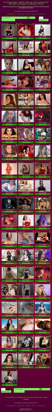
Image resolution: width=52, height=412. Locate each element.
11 (31, 17)
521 (11, 20)
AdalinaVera (21, 109)
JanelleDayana (38, 40)
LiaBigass (4, 144)
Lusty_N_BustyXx (39, 23)
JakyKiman (4, 318)
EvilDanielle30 (21, 335)
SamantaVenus (5, 23)
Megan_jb (37, 283)
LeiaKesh (37, 162)
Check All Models (6, 17)
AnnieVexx (20, 40)
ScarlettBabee (38, 335)
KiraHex (20, 23)
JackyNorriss (38, 58)
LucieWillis (37, 231)
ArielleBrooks (5, 92)
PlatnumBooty (21, 92)
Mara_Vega (20, 58)
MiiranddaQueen (38, 266)
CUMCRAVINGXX (22, 266)
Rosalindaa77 (21, 162)
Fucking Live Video (20, 13)
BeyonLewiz (4, 301)
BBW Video (28, 13)
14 (5, 20)
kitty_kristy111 (38, 214)
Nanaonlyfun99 (38, 248)
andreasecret (5, 352)
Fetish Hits (31, 410)
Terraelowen (4, 196)
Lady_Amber (4, 283)
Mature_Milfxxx (5, 179)
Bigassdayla (37, 75)
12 (33, 17)
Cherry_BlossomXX (39, 127)
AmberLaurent (5, 370)
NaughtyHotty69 (5, 75)
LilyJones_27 (21, 283)
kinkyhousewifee (5, 162)
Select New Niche (43, 20)
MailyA (19, 248)
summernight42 (21, 231)
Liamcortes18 (21, 75)
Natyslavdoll (4, 40)
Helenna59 (4, 231)
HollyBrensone (5, 127)
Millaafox (37, 109)
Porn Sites (33, 13)
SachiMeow (37, 144)
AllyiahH (37, 352)
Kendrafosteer (21, 127)
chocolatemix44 (21, 301)
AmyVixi (3, 248)
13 (3, 20)
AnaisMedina (4, 214)
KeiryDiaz (4, 109)
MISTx (3, 266)
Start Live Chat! (9, 38)
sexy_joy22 (4, 58)
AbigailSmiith (21, 144)
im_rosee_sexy (38, 196)
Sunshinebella (21, 318)
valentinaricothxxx (39, 301)
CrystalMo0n (21, 352)
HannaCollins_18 (22, 214)
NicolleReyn (21, 196)
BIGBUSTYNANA (38, 318)
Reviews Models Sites (11, 13)
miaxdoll (37, 92)
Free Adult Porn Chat (41, 13)
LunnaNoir (4, 335)
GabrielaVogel (21, 179)
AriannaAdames (38, 179)
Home (41, 17)
